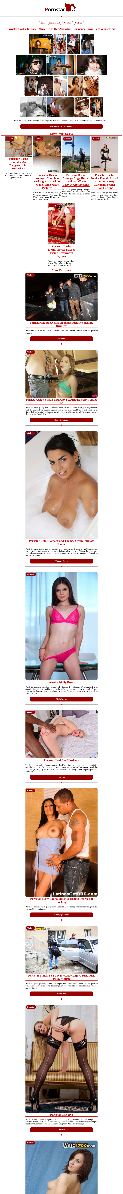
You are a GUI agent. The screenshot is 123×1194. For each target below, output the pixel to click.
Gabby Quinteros (61, 915)
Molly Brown (61, 699)
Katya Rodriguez (62, 420)
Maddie (61, 339)
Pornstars (68, 23)
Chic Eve (61, 1130)
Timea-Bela (61, 994)
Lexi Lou (61, 777)
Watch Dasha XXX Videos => (61, 126)
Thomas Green (61, 561)
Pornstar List (54, 23)
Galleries (79, 23)
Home (42, 23)
